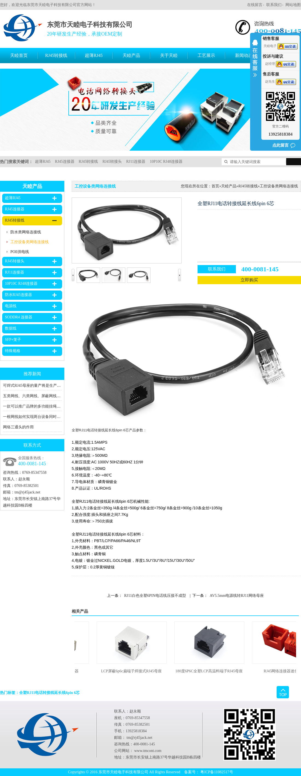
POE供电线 (19, 252)
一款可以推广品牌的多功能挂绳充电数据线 (39, 406)
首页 (215, 186)
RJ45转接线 (56, 55)
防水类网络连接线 (25, 232)
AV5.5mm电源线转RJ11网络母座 (237, 596)
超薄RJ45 (94, 55)
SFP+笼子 (13, 340)
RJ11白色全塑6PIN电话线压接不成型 (155, 596)
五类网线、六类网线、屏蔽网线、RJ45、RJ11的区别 (47, 396)
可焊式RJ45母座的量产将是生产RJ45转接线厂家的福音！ (51, 385)
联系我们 (274, 5)
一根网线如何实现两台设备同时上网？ (35, 417)
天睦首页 (19, 55)
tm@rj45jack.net (27, 492)
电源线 (10, 306)
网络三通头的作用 (18, 427)
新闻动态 (244, 55)
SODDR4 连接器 (18, 317)
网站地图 (293, 5)
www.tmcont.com (147, 751)
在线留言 (254, 5)
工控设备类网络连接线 (29, 242)
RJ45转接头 (112, 161)
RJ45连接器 (64, 161)
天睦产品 (131, 55)
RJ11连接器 (135, 161)
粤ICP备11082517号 (216, 772)
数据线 (10, 328)
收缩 (255, 62)
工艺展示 (206, 55)
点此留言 (280, 145)
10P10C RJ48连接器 (166, 161)
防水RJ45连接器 (18, 295)
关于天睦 (169, 55)
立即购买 (249, 280)
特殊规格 (12, 351)
